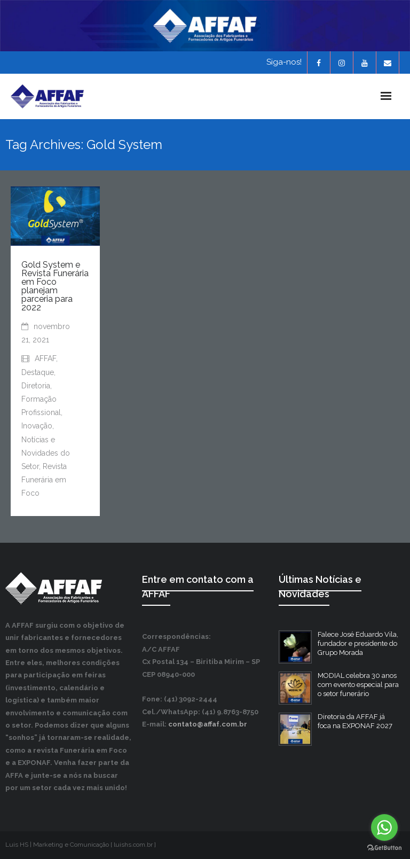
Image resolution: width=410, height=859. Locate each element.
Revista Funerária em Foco (44, 479)
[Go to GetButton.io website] (384, 848)
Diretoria (35, 385)
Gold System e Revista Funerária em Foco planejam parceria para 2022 (55, 286)
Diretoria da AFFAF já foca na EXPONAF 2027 (355, 721)
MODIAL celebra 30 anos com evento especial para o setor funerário (358, 684)
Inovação (36, 425)
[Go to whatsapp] (384, 827)
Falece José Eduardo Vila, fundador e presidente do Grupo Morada (358, 643)
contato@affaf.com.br (207, 724)
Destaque (37, 372)
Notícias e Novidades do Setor (45, 453)
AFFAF (45, 358)
